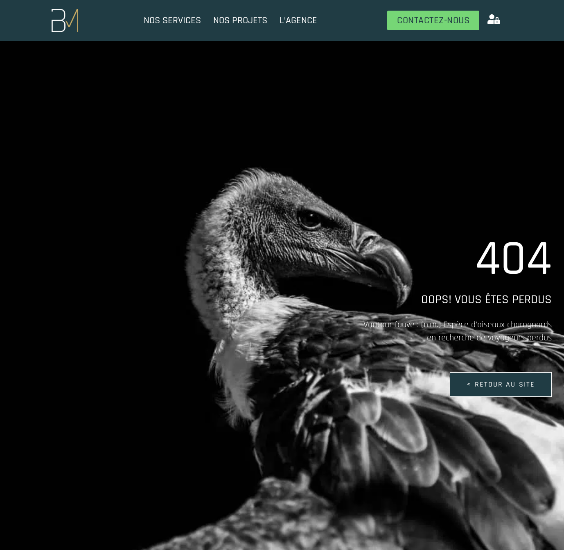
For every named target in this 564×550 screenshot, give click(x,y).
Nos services (172, 20)
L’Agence (298, 20)
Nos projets (240, 20)
